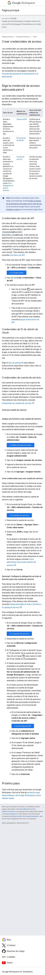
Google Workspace (23, 37)
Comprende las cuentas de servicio (17, 403)
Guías (35, 37)
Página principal (10, 10)
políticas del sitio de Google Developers (25, 816)
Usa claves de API (17, 255)
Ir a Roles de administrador (20, 445)
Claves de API (22, 119)
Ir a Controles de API (22, 726)
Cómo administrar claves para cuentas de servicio (21, 562)
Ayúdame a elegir (13, 209)
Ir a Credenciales (17, 273)
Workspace (23, 3)
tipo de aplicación (16, 363)
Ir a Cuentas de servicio (19, 515)
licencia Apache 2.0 (11, 814)
